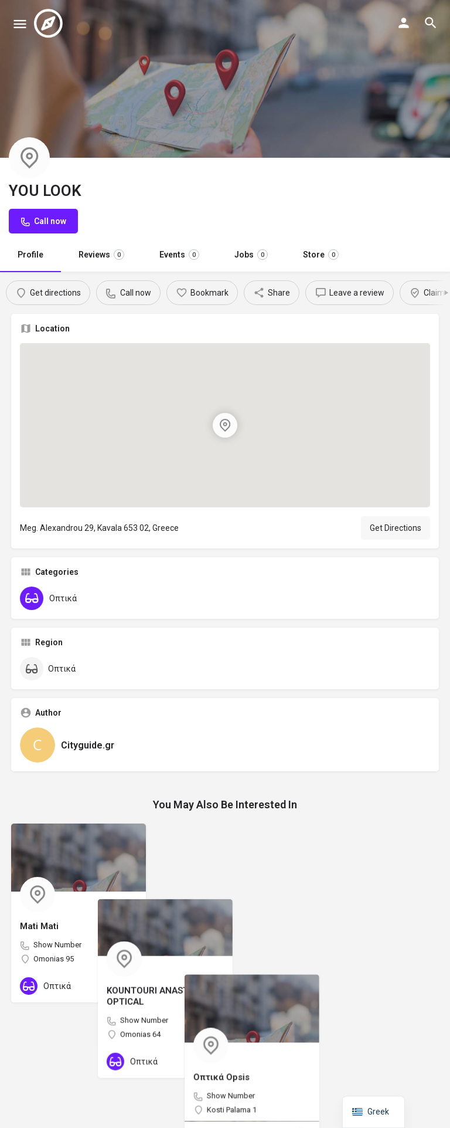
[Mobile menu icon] (20, 23)
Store (321, 254)
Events (179, 254)
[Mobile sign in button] (403, 23)
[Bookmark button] (127, 986)
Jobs (251, 254)
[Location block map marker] (225, 425)
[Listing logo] (29, 157)
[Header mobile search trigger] (430, 23)
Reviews (101, 254)
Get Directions (395, 528)
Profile (30, 254)
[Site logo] (50, 23)
